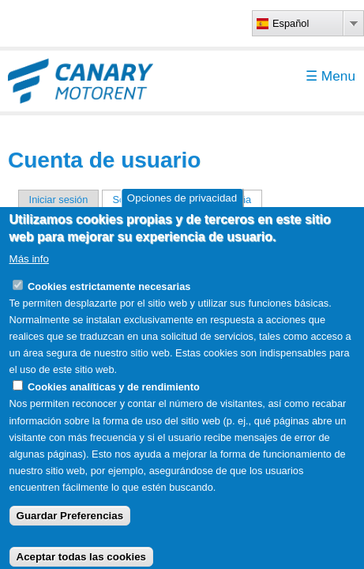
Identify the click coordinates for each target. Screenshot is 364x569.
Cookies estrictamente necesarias (109, 303)
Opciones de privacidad (182, 215)
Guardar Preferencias (70, 533)
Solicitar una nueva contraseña (187, 199)
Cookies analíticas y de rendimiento (114, 404)
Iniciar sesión (58, 199)
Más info (29, 275)
